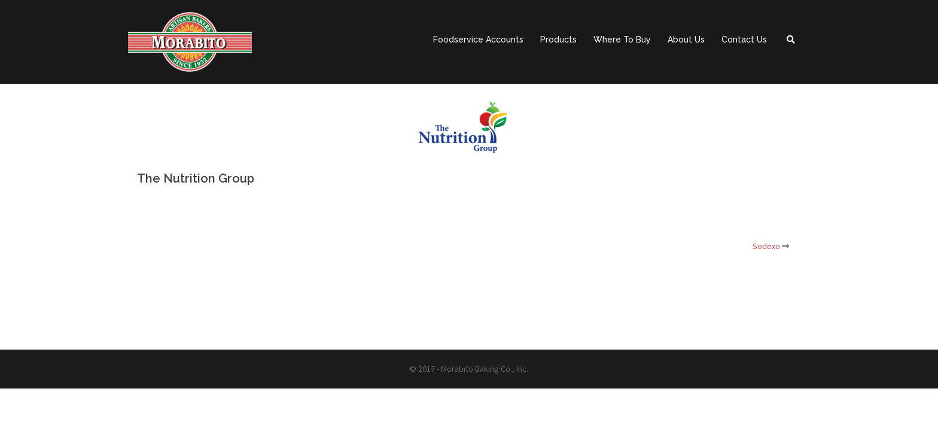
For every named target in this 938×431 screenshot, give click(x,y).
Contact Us (744, 39)
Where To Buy (622, 39)
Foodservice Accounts (478, 39)
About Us (686, 39)
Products (558, 39)
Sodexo (766, 246)
